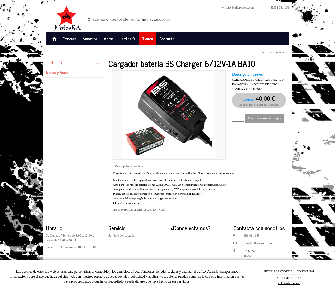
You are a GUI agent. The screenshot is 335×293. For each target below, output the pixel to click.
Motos (108, 39)
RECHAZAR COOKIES (278, 271)
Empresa (69, 39)
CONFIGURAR (306, 271)
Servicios (90, 39)
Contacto (166, 39)
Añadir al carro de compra (264, 118)
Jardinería (128, 39)
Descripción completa (129, 166)
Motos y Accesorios (74, 73)
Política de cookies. (289, 283)
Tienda (147, 39)
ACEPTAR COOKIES (289, 278)
